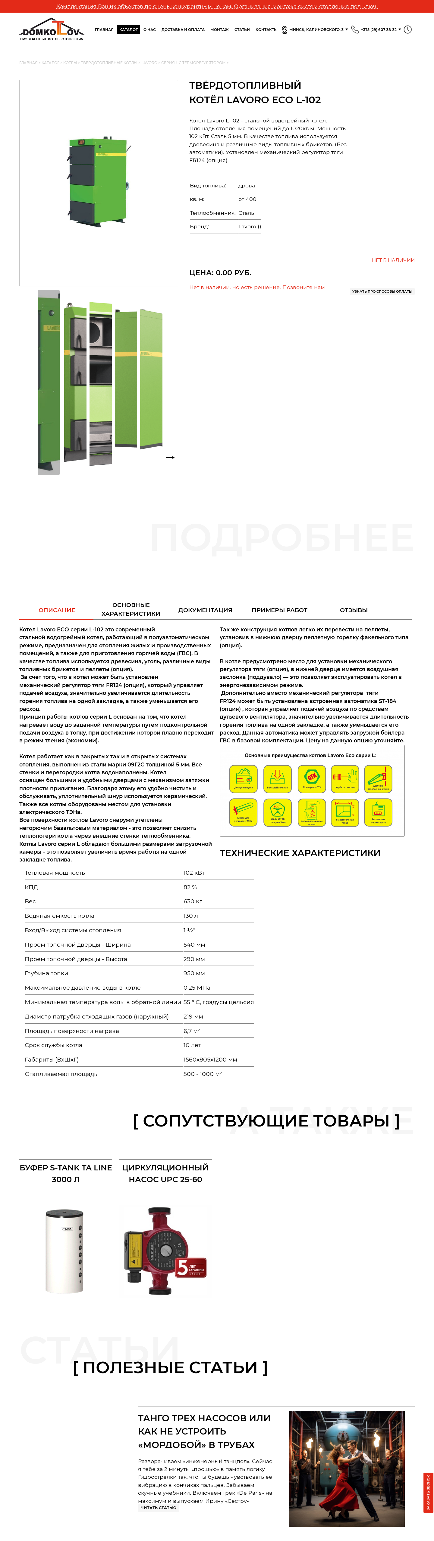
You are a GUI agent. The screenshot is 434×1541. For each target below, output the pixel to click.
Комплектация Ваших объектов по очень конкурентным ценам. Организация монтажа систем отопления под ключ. (217, 6)
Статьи (242, 29)
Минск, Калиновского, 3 (312, 30)
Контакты (267, 29)
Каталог (128, 29)
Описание (57, 610)
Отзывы (354, 610)
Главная (104, 29)
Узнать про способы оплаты (382, 291)
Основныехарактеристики (131, 609)
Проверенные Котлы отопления (51, 29)
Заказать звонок (428, 1492)
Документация (205, 610)
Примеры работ (279, 610)
